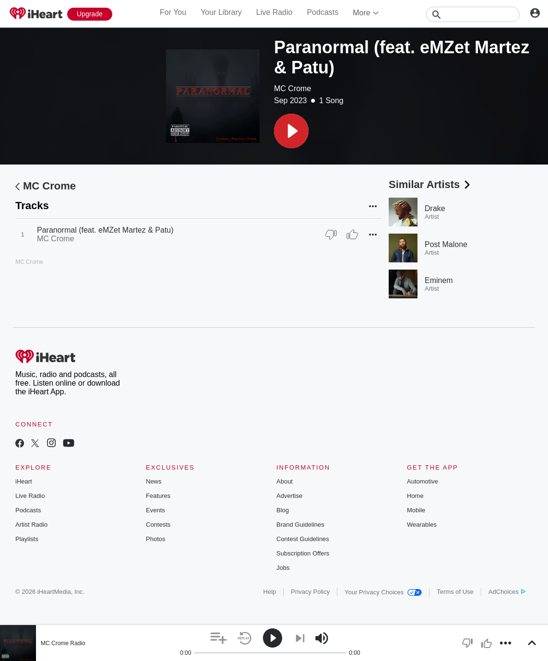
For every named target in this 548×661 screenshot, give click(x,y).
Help (269, 591)
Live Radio (274, 12)
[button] (291, 131)
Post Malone (446, 244)
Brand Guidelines (300, 524)
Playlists (26, 539)
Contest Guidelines (302, 539)
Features (158, 495)
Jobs (282, 567)
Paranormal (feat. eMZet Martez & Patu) (105, 230)
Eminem (439, 280)
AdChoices (506, 591)
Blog (282, 510)
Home (415, 495)
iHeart (23, 481)
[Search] (473, 14)
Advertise (289, 495)
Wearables (422, 524)
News (154, 481)
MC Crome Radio (63, 643)
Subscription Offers (302, 553)
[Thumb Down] (331, 234)
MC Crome (292, 88)
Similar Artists (430, 184)
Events (155, 510)
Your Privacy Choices (383, 592)
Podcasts (322, 12)
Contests (158, 524)
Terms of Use (455, 591)
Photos (155, 539)
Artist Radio (31, 524)
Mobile (416, 510)
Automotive (422, 481)
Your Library (221, 12)
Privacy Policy (310, 591)
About (284, 481)
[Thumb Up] (352, 234)
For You (173, 12)
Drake (435, 208)
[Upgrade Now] (89, 14)
